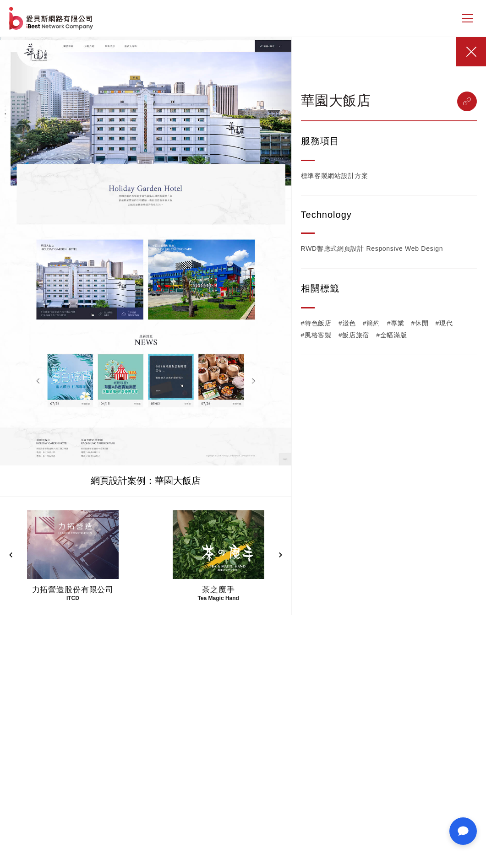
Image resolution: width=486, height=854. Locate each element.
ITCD (72, 598)
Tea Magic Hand (218, 598)
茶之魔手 (218, 589)
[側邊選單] (467, 18)
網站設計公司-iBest (52, 18)
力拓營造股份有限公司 (73, 589)
